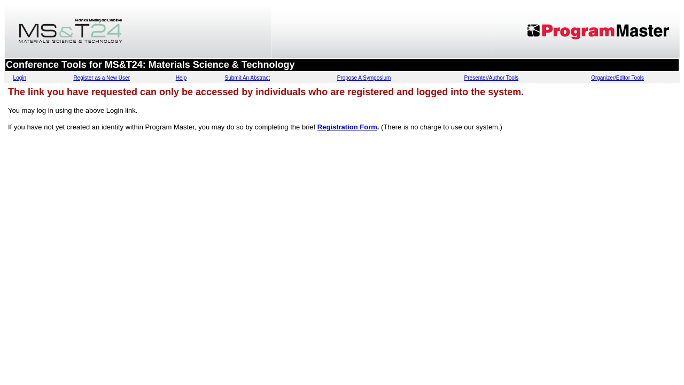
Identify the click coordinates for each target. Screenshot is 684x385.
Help (181, 78)
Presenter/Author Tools (491, 78)
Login (19, 78)
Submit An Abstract (247, 78)
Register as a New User (101, 78)
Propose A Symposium (364, 78)
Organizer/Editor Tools (617, 78)
